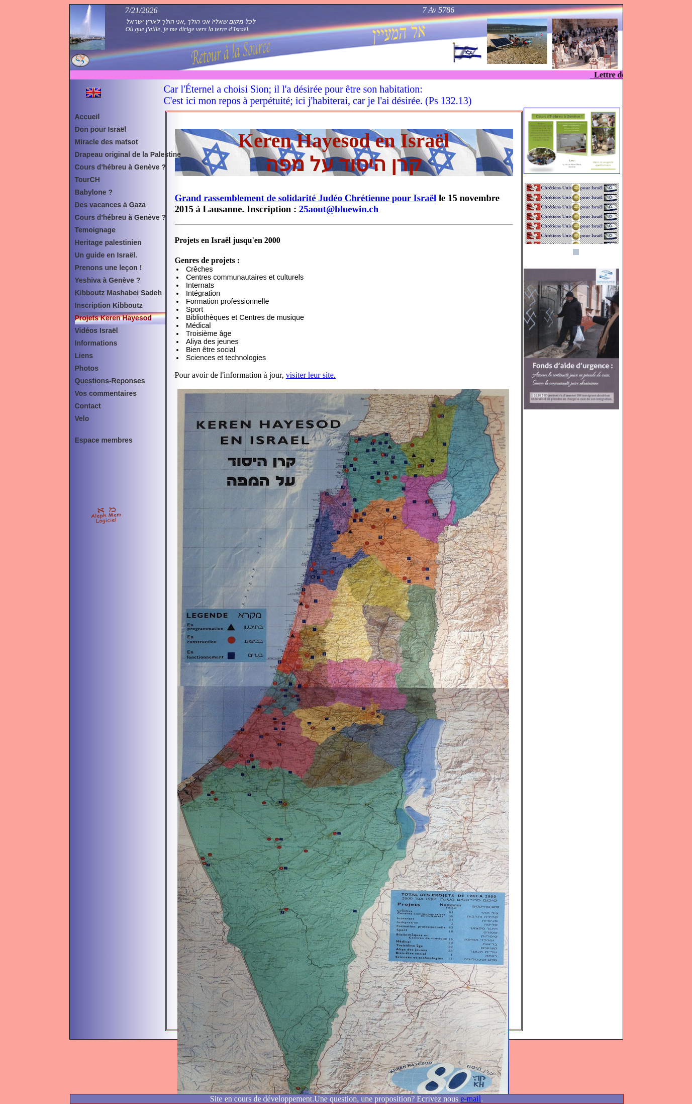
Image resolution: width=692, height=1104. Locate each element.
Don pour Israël (101, 129)
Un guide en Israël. (106, 255)
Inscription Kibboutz (109, 305)
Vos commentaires (106, 393)
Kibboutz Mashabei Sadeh (118, 293)
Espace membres (104, 440)
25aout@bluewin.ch (338, 209)
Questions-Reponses (110, 381)
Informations (96, 343)
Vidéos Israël (96, 330)
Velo (82, 418)
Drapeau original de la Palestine (122, 154)
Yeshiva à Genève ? (108, 280)
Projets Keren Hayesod (113, 318)
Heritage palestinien (108, 242)
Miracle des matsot (106, 142)
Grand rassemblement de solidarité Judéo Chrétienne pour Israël (306, 198)
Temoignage (95, 230)
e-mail (470, 1098)
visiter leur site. (311, 375)
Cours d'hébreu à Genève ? (120, 167)
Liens (84, 356)
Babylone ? (94, 192)
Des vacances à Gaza (110, 205)
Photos (86, 368)
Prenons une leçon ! (108, 268)
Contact (88, 406)
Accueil (87, 117)
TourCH (87, 180)
